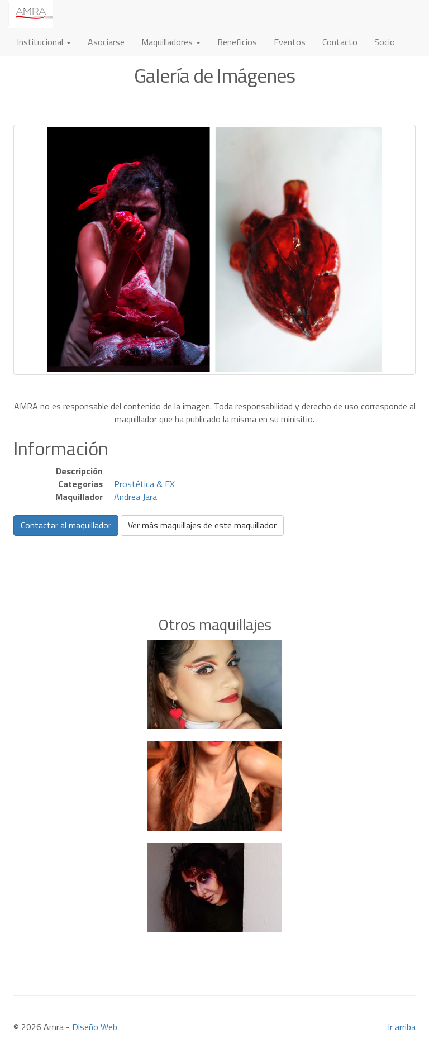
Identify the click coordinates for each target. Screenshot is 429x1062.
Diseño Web (94, 1027)
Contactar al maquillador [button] (66, 525)
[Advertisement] (214, 558)
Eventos (290, 42)
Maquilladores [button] (171, 42)
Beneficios (237, 42)
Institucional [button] (44, 42)
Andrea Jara (135, 496)
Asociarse (106, 42)
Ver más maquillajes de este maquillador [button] (202, 525)
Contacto (340, 42)
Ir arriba (402, 1027)
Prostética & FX (144, 483)
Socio (384, 42)
